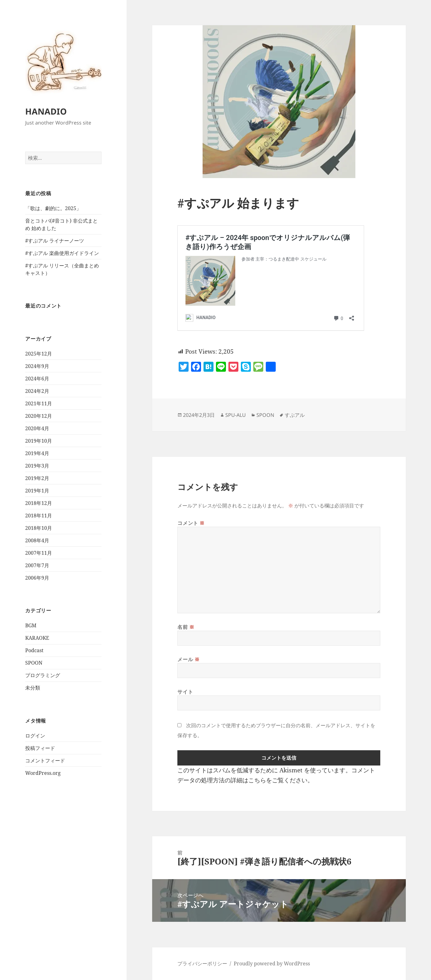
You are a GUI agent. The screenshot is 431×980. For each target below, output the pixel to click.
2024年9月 (37, 366)
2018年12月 (38, 503)
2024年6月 (37, 378)
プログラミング (42, 675)
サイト (185, 691)
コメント (191, 523)
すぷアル (295, 415)
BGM (30, 625)
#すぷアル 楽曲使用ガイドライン (62, 253)
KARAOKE (37, 637)
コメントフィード (45, 760)
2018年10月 (38, 528)
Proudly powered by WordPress (272, 963)
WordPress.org (43, 773)
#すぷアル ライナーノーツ (54, 240)
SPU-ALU (235, 415)
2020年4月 (37, 428)
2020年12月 (38, 415)
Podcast (34, 650)
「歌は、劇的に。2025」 (53, 208)
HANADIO (46, 111)
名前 (185, 627)
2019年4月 (37, 453)
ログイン (35, 735)
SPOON (33, 662)
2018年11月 (38, 515)
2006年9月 (37, 577)
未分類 (32, 687)
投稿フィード (40, 748)
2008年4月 (37, 540)
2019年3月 (37, 465)
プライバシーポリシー (202, 963)
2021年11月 (38, 403)
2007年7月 (37, 565)
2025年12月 (38, 353)
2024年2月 (37, 391)
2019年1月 (37, 490)
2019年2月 (37, 478)
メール (188, 659)
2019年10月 (38, 440)
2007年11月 (38, 552)
